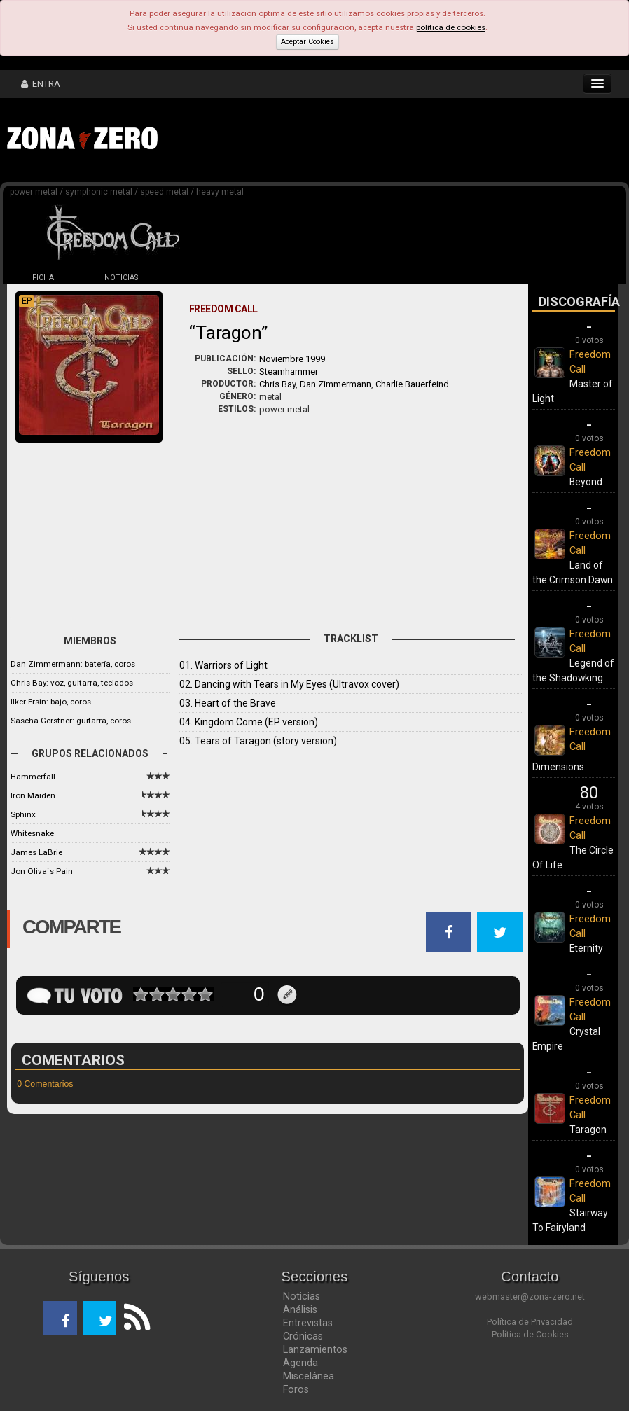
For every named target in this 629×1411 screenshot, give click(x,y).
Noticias (301, 1296)
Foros (296, 1389)
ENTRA (40, 83)
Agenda (300, 1362)
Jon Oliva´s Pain (42, 871)
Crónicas (303, 1336)
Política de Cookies (530, 1334)
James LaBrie (36, 852)
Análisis (300, 1309)
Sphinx (23, 814)
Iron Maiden (33, 795)
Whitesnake (32, 833)
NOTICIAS (121, 277)
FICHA (43, 277)
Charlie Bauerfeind (412, 384)
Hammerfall (33, 776)
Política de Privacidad (530, 1321)
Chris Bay (277, 384)
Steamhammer (288, 371)
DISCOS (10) (199, 277)
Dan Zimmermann (335, 384)
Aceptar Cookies (307, 41)
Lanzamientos (315, 1349)
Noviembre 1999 (292, 359)
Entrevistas (308, 1322)
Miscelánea (308, 1376)
